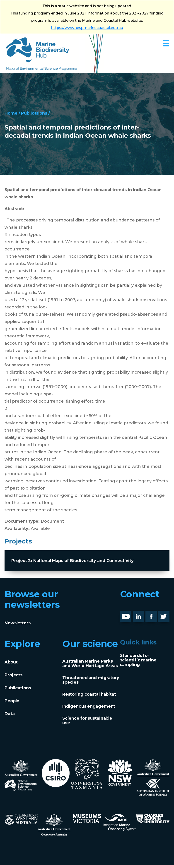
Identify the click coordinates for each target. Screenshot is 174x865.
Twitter (165, 614)
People (12, 700)
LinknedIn (143, 614)
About (11, 662)
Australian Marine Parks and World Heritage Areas (90, 663)
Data (10, 713)
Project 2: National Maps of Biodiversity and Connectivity (72, 560)
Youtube (129, 614)
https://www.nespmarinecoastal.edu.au (87, 28)
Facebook (155, 614)
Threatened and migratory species (90, 680)
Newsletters (18, 622)
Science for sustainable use (87, 720)
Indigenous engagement (88, 706)
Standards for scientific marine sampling (138, 660)
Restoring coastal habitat (89, 694)
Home (11, 113)
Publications (34, 113)
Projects (13, 675)
